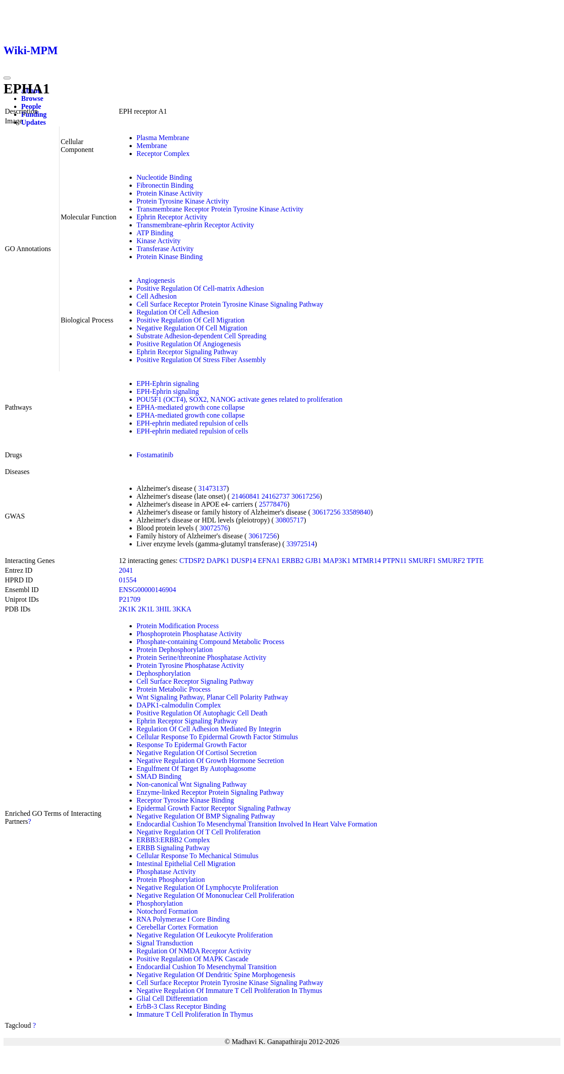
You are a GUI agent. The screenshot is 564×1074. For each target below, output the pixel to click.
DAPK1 (218, 560)
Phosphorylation (160, 903)
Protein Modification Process (178, 626)
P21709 (130, 599)
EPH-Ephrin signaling (168, 383)
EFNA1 (269, 560)
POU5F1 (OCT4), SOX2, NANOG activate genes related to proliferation (239, 399)
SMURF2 (451, 560)
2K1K (127, 609)
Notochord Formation (167, 911)
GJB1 (313, 560)
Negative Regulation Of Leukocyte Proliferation (205, 935)
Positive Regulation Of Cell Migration (191, 320)
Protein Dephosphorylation (175, 649)
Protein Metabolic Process (174, 689)
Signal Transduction (165, 943)
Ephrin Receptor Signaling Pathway (187, 352)
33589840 (356, 512)
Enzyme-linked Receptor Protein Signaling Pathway (210, 792)
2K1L (146, 609)
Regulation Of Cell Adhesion (178, 312)
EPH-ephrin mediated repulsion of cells (192, 423)
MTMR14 (366, 560)
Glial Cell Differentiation (172, 998)
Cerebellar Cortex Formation (177, 927)
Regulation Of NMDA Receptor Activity (194, 951)
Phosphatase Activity (166, 871)
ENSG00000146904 (147, 589)
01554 (128, 580)
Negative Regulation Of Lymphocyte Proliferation (207, 887)
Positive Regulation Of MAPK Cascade (193, 959)
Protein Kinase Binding (170, 256)
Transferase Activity (165, 248)
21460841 (245, 496)
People (31, 106)
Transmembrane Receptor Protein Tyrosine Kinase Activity (220, 209)
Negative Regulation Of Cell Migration (192, 328)
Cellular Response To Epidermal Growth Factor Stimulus (217, 737)
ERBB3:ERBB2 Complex (173, 840)
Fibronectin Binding (165, 185)
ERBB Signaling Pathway (173, 848)
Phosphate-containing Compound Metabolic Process (211, 641)
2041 (126, 570)
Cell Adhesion (157, 296)
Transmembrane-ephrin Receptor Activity (195, 225)
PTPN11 (395, 560)
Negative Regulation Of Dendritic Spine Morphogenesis (216, 974)
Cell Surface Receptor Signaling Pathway (195, 681)
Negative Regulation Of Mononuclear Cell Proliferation (215, 895)
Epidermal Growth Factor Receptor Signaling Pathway (214, 808)
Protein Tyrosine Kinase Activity (183, 201)
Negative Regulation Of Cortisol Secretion (197, 752)
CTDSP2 (192, 560)
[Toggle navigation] (7, 78)
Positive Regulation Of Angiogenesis (189, 344)
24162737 (275, 496)
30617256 (305, 496)
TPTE (475, 560)
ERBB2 (293, 560)
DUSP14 (243, 560)
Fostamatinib (155, 455)
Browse (32, 98)
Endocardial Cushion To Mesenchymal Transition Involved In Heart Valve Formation (257, 824)
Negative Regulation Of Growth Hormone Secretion (210, 760)
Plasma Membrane (163, 137)
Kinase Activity (159, 240)
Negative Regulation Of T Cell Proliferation (199, 832)
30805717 (289, 520)
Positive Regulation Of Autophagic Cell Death (202, 713)
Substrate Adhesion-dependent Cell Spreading (202, 336)
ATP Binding (155, 233)
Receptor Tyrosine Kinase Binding (185, 800)
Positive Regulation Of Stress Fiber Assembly (201, 359)
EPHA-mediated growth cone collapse (191, 407)
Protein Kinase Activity (170, 193)
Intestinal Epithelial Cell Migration (186, 863)
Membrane (152, 145)
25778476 (273, 504)
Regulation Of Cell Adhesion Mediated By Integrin (209, 729)
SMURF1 (422, 560)
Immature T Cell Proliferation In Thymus (195, 1014)
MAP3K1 (336, 560)
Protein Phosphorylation (171, 879)
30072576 (214, 528)
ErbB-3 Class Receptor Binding (181, 1006)
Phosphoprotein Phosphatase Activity (189, 633)
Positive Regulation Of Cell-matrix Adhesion (200, 288)
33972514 (300, 544)
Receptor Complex (163, 153)
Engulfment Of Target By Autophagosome (196, 768)
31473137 (212, 488)
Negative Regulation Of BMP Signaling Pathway (206, 816)
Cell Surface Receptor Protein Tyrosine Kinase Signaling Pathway (230, 304)
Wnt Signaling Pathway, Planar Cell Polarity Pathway (212, 697)
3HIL (163, 609)
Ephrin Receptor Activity (172, 217)
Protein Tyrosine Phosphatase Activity (190, 665)
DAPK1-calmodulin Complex (179, 705)
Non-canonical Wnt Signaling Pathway (192, 784)
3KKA (182, 609)
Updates (33, 122)
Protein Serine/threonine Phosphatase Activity (202, 657)
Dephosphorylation (164, 673)
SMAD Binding (159, 776)
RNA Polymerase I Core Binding (183, 919)
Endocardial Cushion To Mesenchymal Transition (207, 966)
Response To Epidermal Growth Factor (192, 744)
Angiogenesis (156, 280)
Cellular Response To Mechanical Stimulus (198, 855)
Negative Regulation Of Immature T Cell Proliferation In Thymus (229, 990)
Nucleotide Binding (164, 177)
